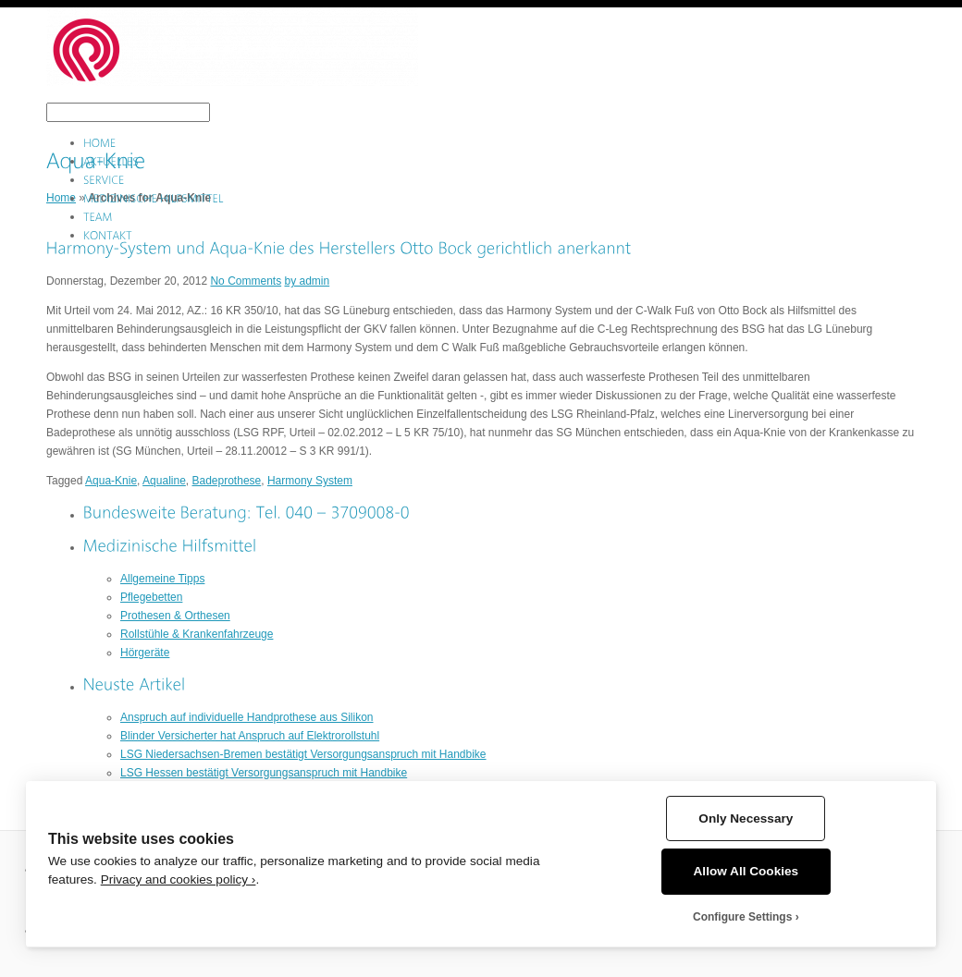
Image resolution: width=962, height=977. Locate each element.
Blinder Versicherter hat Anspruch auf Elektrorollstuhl (249, 735)
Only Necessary (745, 818)
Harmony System (309, 480)
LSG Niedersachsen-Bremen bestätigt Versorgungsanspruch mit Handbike (303, 754)
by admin (306, 281)
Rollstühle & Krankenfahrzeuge (196, 634)
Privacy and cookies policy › (178, 879)
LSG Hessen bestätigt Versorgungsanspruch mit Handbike (263, 772)
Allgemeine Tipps (162, 578)
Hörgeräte (144, 652)
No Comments (245, 281)
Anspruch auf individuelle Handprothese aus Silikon (247, 717)
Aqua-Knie (111, 480)
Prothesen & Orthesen (175, 615)
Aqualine (164, 480)
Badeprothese (227, 480)
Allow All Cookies (746, 871)
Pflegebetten (151, 597)
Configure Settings (742, 916)
